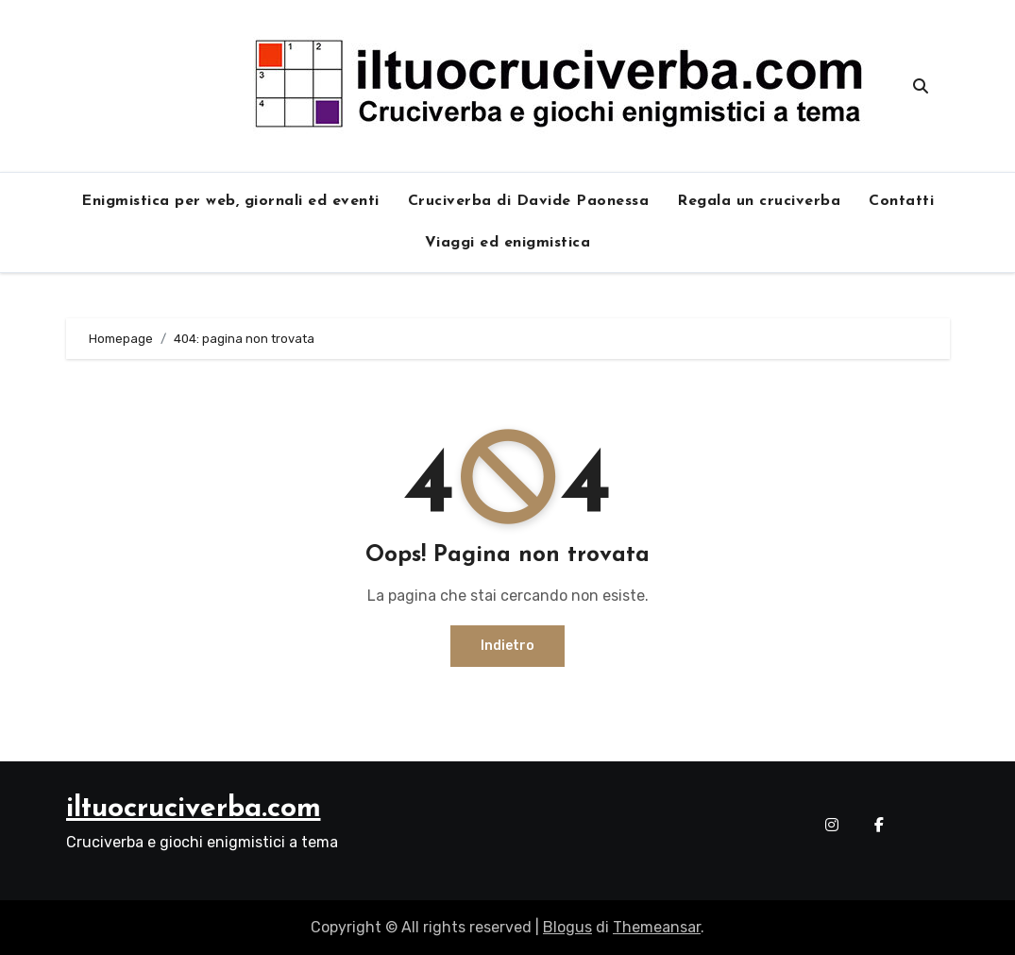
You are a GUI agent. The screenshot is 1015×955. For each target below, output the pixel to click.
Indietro (507, 646)
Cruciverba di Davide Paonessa (529, 201)
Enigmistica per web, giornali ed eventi (230, 201)
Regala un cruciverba (758, 201)
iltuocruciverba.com (193, 809)
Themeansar (657, 927)
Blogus (567, 927)
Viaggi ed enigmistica (508, 242)
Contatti (901, 201)
